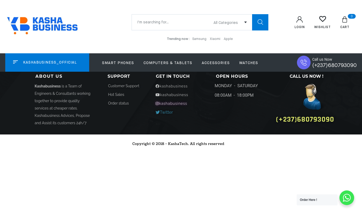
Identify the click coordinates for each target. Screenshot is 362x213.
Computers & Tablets (167, 63)
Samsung (199, 39)
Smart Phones (118, 63)
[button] (116, 95)
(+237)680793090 (334, 65)
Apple (228, 39)
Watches (248, 63)
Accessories (216, 63)
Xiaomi (215, 39)
